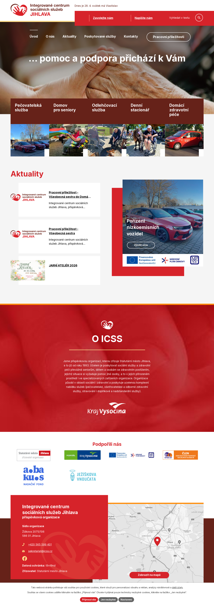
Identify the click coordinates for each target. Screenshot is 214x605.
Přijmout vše (89, 599)
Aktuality (69, 36)
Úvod (34, 36)
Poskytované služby (100, 36)
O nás (50, 36)
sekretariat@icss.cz (40, 551)
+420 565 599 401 (40, 544)
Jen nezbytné (108, 599)
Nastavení (126, 599)
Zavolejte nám (103, 18)
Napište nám (144, 18)
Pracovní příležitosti (168, 37)
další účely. (177, 587)
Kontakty (131, 36)
